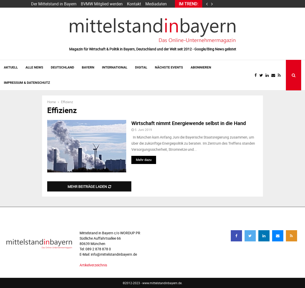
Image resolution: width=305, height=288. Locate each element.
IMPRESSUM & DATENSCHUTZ (27, 83)
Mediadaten (156, 4)
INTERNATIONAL (115, 67)
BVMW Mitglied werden (102, 4)
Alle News (34, 67)
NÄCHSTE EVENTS (169, 67)
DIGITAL (141, 67)
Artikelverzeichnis (93, 265)
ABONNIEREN (201, 67)
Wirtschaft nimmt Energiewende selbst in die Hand (188, 123)
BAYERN (88, 67)
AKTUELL (11, 67)
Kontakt (134, 4)
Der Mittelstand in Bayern (54, 4)
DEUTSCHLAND (62, 67)
